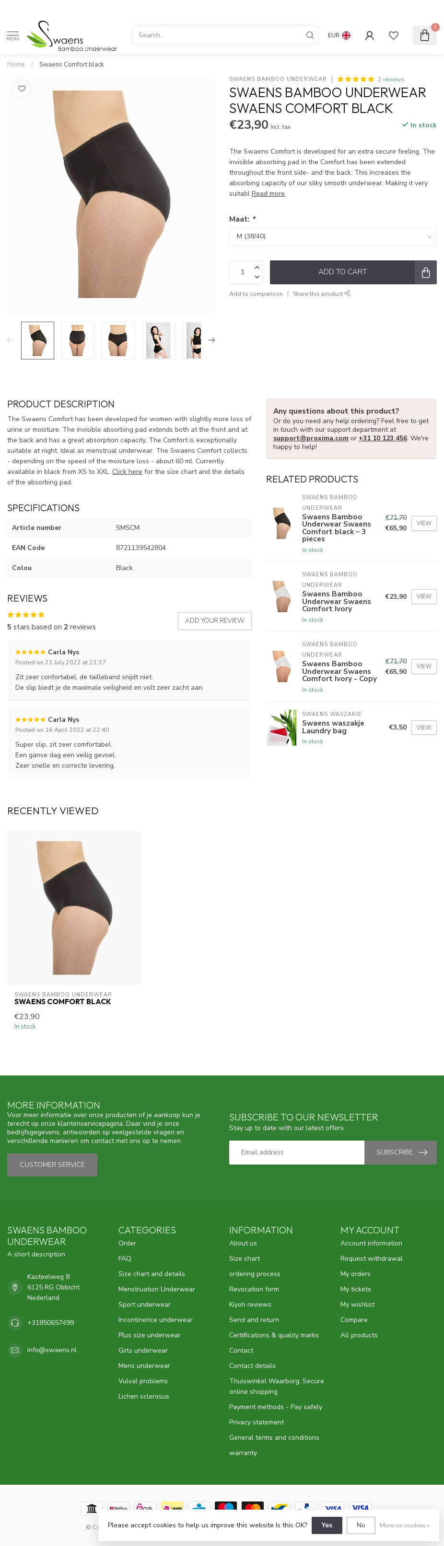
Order (127, 1243)
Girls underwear (143, 1350)
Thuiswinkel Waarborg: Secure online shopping (276, 1386)
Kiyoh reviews (250, 1304)
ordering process (254, 1273)
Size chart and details (151, 1273)
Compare (354, 1319)
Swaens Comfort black (71, 64)
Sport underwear (144, 1304)
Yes (327, 1525)
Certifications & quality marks (274, 1335)
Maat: (242, 219)
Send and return (254, 1319)
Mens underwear (144, 1365)
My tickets (355, 1289)
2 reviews (391, 79)
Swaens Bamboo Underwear (278, 79)
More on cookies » (405, 1525)
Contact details (252, 1365)
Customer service (52, 1164)
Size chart (244, 1258)
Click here (127, 471)
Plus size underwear (149, 1335)
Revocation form (254, 1289)
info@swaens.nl (52, 1350)
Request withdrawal (371, 1258)
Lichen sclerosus (143, 1396)
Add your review (215, 620)
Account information (371, 1243)
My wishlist (357, 1304)
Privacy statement (256, 1422)
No (361, 1525)
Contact (241, 1350)
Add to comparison (256, 294)
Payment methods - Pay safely (275, 1407)
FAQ (124, 1258)
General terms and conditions (274, 1437)
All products (359, 1335)
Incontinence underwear (155, 1319)
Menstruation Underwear (156, 1289)
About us (243, 1243)
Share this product (322, 294)
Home (16, 64)
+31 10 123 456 (383, 438)
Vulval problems (143, 1381)
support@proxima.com (311, 438)
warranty (243, 1452)
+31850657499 (50, 1322)
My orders (355, 1273)
